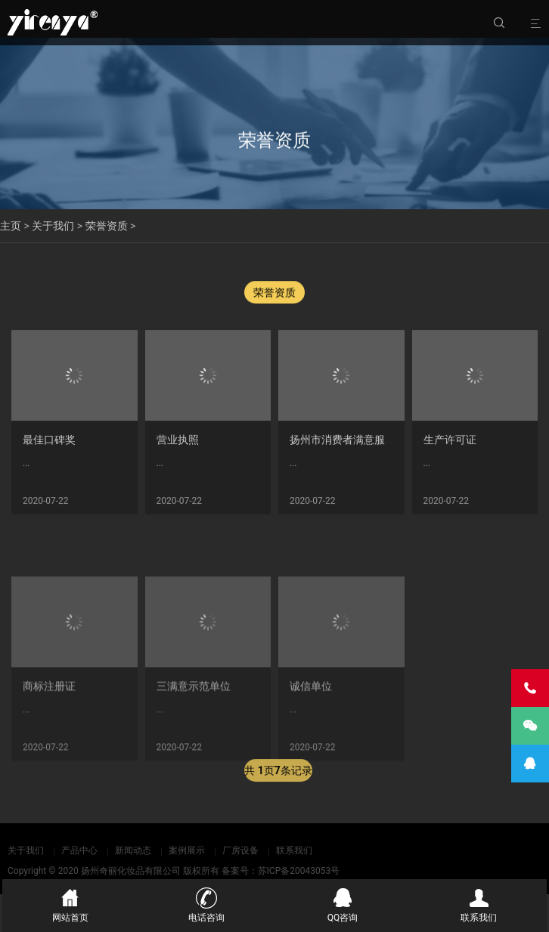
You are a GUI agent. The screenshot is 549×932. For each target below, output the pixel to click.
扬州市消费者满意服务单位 (353, 445)
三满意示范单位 (194, 742)
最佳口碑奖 (49, 445)
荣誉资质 (106, 226)
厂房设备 (240, 850)
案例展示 (187, 850)
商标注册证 (49, 742)
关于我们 (53, 226)
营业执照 (178, 445)
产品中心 (79, 850)
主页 (10, 226)
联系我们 (294, 850)
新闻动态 (133, 850)
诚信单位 (311, 742)
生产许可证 (449, 445)
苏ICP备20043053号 (299, 871)
